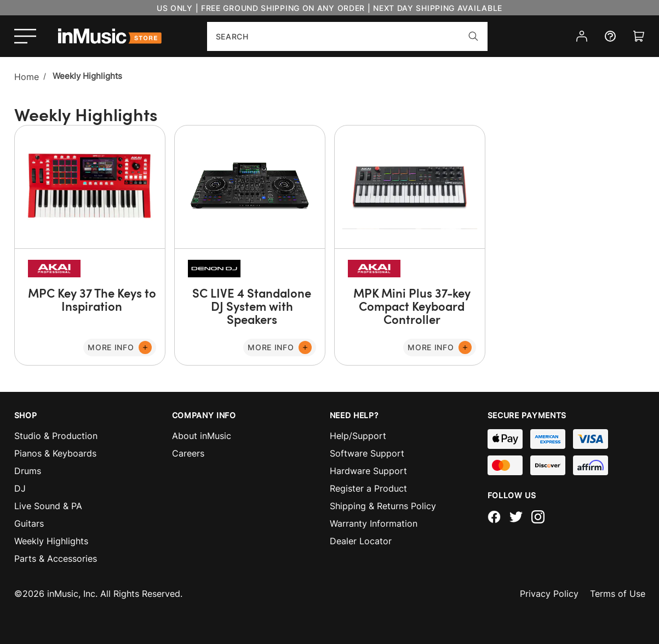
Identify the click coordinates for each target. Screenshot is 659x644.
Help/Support (358, 435)
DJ (20, 488)
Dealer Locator (361, 540)
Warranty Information (373, 523)
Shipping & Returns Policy (383, 505)
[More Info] (119, 347)
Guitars (29, 523)
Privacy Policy (549, 593)
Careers (188, 453)
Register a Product (368, 488)
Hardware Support (368, 470)
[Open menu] (25, 36)
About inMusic (201, 435)
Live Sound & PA (48, 505)
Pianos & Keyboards (55, 453)
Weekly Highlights (51, 540)
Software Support (367, 453)
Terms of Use (617, 593)
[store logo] (110, 36)
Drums (27, 470)
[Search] (473, 36)
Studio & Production (56, 435)
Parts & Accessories (55, 558)
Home (26, 76)
